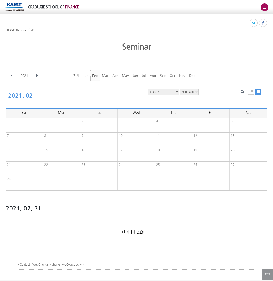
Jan (85, 75)
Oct (172, 75)
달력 (258, 92)
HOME (8, 29)
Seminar (15, 29)
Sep (163, 75)
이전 (12, 75)
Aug (153, 75)
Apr (115, 75)
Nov (182, 75)
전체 (76, 75)
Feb (95, 75)
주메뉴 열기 (264, 7)
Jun (135, 75)
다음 (37, 75)
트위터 (254, 23)
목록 (251, 92)
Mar (105, 75)
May (125, 75)
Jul (144, 75)
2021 (24, 75)
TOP (267, 274)
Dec (192, 75)
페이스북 (263, 23)
